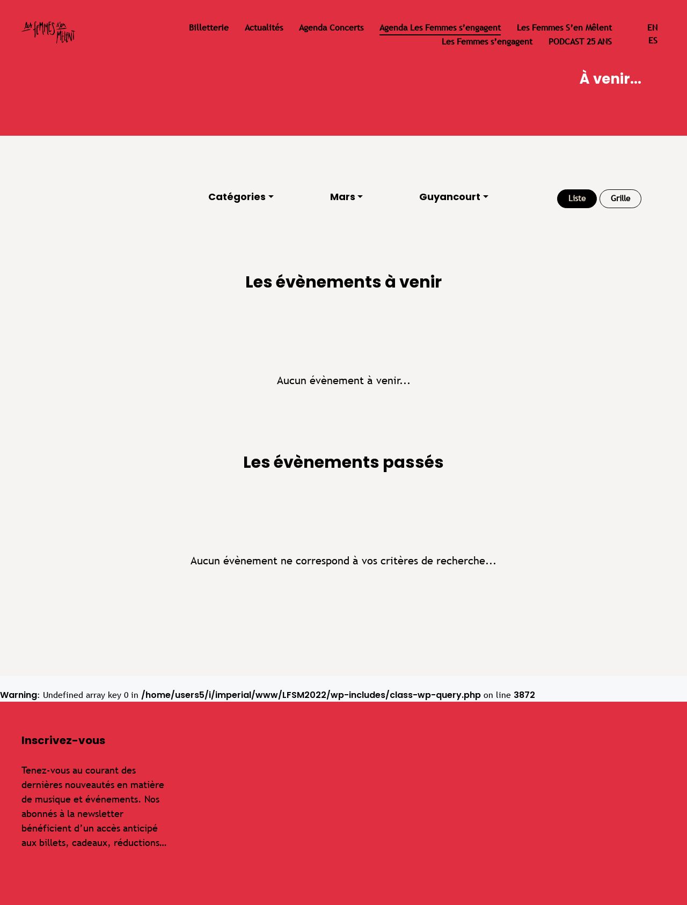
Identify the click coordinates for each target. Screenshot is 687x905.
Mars (342, 196)
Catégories (237, 196)
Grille (620, 198)
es (652, 40)
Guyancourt (449, 196)
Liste (577, 198)
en (652, 28)
